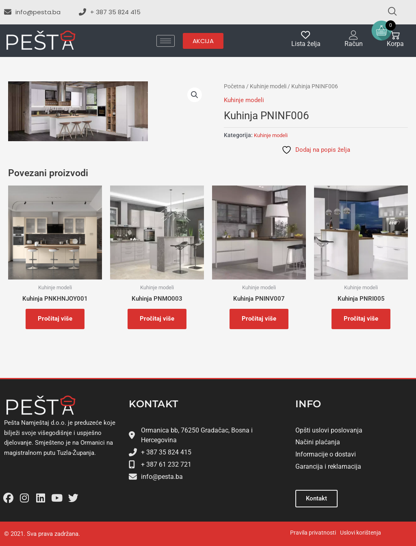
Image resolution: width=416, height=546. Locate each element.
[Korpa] (395, 35)
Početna (234, 86)
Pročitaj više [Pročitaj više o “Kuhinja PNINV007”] (259, 318)
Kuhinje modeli (268, 86)
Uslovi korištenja (360, 532)
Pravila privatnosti (313, 532)
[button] (194, 94)
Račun (353, 44)
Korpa (395, 44)
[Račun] (353, 35)
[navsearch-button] (389, 12)
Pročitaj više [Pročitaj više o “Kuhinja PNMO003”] (157, 318)
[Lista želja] (305, 35)
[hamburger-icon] (165, 41)
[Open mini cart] (381, 30)
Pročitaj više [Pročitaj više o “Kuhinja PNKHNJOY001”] (55, 318)
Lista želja (306, 44)
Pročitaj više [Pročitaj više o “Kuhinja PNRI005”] (361, 318)
